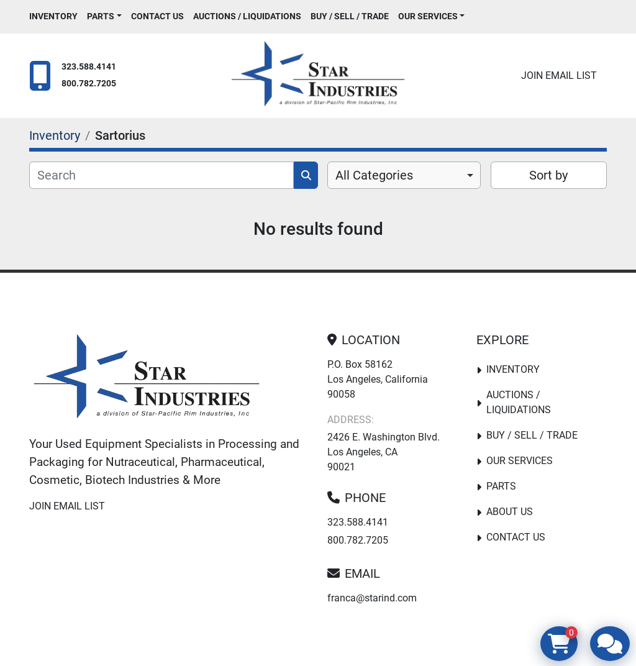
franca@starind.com (372, 598)
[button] (104, 16)
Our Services (428, 16)
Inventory (53, 16)
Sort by (548, 175)
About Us (509, 512)
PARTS (100, 16)
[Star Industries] (146, 379)
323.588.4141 (88, 67)
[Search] (161, 175)
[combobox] (404, 175)
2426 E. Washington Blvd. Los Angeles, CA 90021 (383, 452)
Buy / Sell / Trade (350, 16)
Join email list (559, 75)
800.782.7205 (88, 83)
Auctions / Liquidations (247, 16)
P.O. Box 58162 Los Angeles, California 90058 (377, 379)
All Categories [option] (374, 175)
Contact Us (157, 16)
